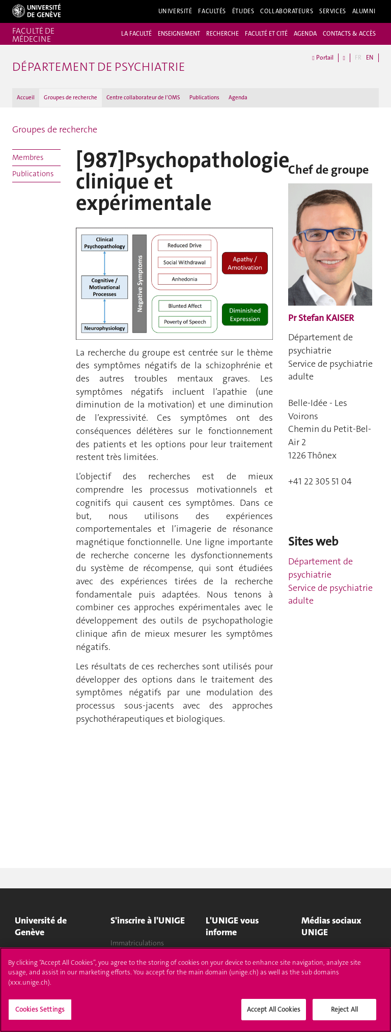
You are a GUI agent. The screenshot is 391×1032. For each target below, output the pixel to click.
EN (369, 57)
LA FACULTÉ (136, 34)
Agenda (238, 97)
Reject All (344, 1013)
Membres (27, 157)
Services (332, 11)
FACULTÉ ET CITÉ (266, 34)
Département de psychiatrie (320, 568)
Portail (322, 57)
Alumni (364, 11)
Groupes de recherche (70, 97)
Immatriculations (137, 942)
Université (175, 11)
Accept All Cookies (273, 1013)
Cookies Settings (40, 1013)
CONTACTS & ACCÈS (349, 34)
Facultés (212, 11)
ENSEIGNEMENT (179, 34)
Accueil (26, 97)
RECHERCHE (222, 34)
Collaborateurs (286, 11)
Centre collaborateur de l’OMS (143, 97)
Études (243, 11)
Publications (204, 97)
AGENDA (305, 34)
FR (358, 57)
